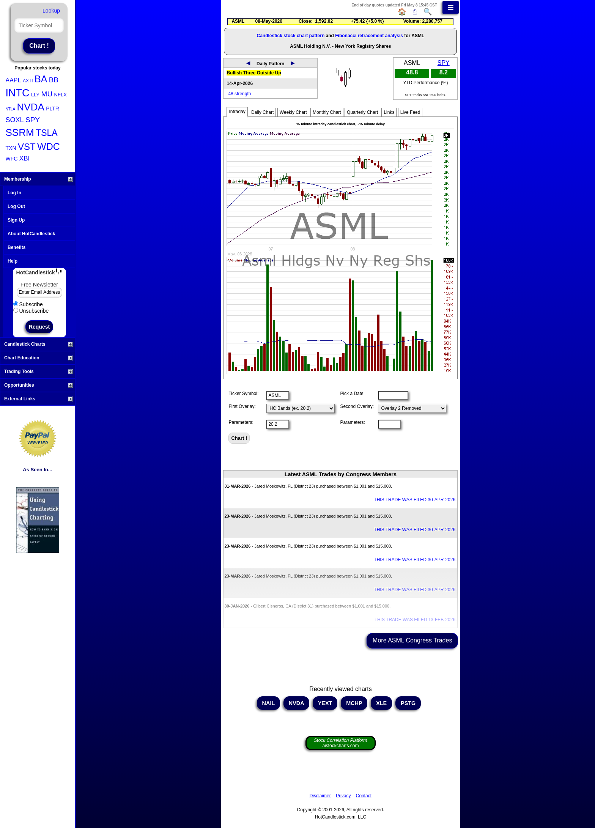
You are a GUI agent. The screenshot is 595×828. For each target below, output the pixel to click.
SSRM (20, 132)
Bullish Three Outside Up (254, 73)
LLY (35, 95)
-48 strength (239, 93)
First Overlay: (241, 406)
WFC (12, 159)
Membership (38, 179)
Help (12, 261)
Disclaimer (320, 795)
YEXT (325, 703)
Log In (14, 192)
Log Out (16, 206)
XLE (381, 703)
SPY (32, 120)
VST (27, 147)
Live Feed (410, 112)
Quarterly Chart (362, 112)
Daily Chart (262, 112)
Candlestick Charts (38, 344)
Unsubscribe (31, 311)
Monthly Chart (327, 112)
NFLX (60, 95)
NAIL (268, 703)
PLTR (52, 108)
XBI (24, 158)
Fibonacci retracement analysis (369, 35)
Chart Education (38, 357)
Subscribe (28, 304)
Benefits (16, 247)
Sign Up (16, 220)
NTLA (11, 109)
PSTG (408, 703)
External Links (38, 398)
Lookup (51, 11)
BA (41, 79)
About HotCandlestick (31, 233)
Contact (363, 795)
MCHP (354, 703)
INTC (18, 93)
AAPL (13, 80)
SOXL (15, 120)
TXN (11, 148)
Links (389, 112)
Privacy (343, 795)
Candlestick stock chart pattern (291, 35)
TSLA (47, 133)
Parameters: (240, 422)
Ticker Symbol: (243, 393)
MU (47, 94)
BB (53, 80)
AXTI (28, 80)
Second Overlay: (357, 406)
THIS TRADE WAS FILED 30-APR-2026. (415, 499)
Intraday (237, 111)
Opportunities (38, 385)
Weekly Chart (293, 112)
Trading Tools (38, 371)
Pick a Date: (352, 393)
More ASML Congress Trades (412, 640)
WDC (48, 146)
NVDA (30, 107)
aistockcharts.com (340, 743)
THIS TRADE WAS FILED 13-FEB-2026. (416, 619)
